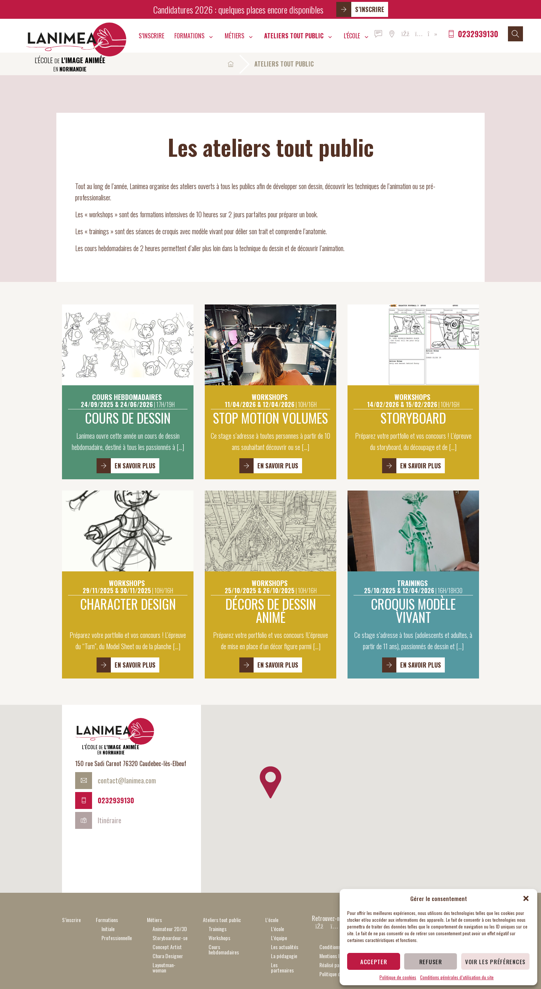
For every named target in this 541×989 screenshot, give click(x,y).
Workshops (219, 938)
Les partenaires (282, 967)
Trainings (218, 929)
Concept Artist (167, 947)
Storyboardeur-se (170, 938)
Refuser (430, 961)
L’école (352, 35)
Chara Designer (168, 956)
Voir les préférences (495, 961)
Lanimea (76, 39)
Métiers (234, 35)
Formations (189, 35)
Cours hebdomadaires (224, 949)
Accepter (373, 961)
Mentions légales (335, 956)
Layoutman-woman (164, 967)
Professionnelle (116, 938)
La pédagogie (284, 956)
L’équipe (279, 938)
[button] (526, 898)
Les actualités (284, 947)
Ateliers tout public (293, 35)
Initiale (108, 929)
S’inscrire (360, 9)
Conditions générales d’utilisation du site (457, 977)
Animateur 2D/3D (170, 929)
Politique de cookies (397, 977)
